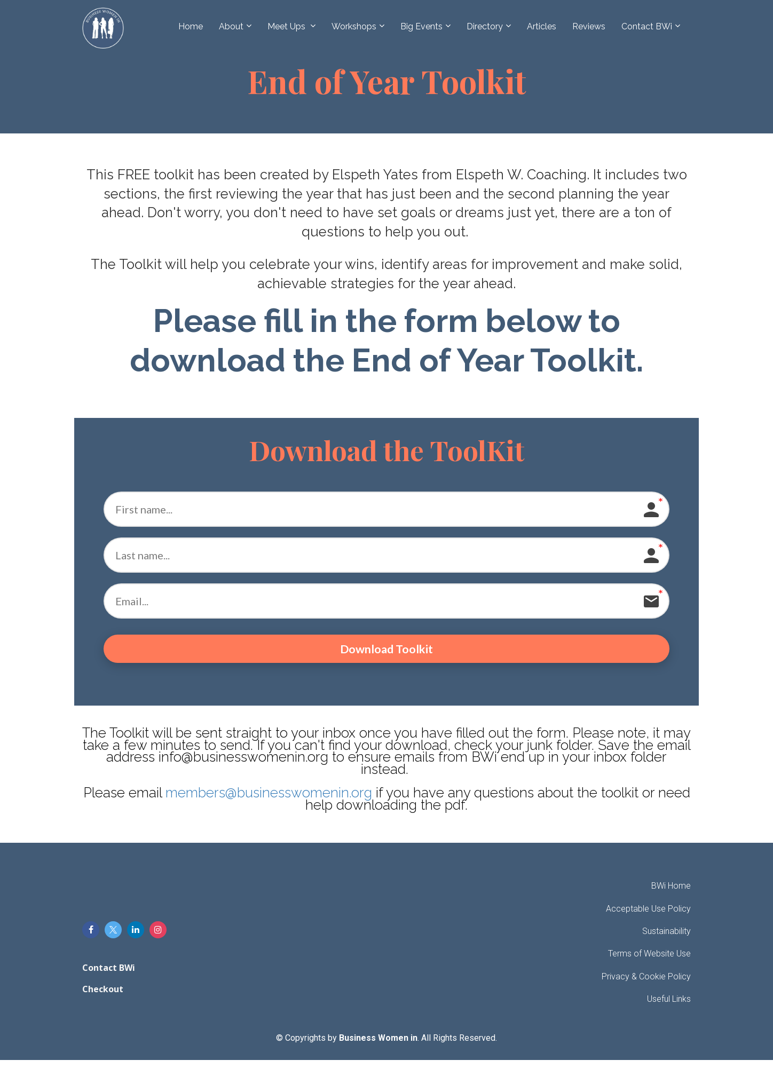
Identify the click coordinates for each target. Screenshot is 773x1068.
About (231, 26)
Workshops (354, 26)
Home (190, 26)
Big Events (421, 26)
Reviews (588, 26)
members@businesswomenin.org (268, 801)
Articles (541, 26)
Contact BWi (646, 26)
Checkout (102, 997)
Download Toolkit (387, 653)
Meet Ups (287, 26)
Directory (485, 26)
